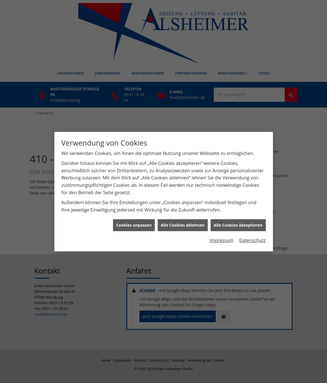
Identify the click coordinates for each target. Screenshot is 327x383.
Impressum (221, 238)
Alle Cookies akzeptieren (238, 222)
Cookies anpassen (133, 222)
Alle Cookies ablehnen (183, 222)
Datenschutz (252, 238)
